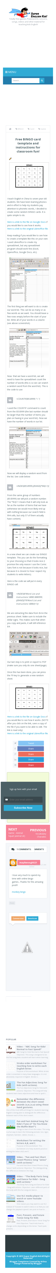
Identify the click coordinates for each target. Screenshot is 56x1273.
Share (31, 748)
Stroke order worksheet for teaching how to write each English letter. (32, 1066)
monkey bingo (19, 891)
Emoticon (32, 918)
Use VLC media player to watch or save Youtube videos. (30, 1198)
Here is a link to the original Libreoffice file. (27, 228)
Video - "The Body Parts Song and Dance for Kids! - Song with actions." (32, 1179)
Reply (12, 903)
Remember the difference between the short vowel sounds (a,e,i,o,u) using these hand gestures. (33, 1103)
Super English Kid (32, 1256)
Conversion (18, 918)
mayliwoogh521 (28, 862)
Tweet (31, 743)
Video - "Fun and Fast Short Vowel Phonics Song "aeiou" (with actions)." (32, 1160)
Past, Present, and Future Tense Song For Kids (30, 1216)
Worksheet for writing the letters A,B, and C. (31, 1142)
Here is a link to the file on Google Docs (26, 222)
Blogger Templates (19, 1261)
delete (31, 866)
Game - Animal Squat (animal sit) (16, 834)
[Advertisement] (28, 46)
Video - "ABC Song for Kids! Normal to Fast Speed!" (31, 1048)
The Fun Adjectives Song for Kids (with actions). (32, 1084)
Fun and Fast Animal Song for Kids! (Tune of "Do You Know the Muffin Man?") (32, 1124)
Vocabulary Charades (41, 835)
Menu (10, 72)
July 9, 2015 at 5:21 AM (37, 865)
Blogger (38, 1263)
